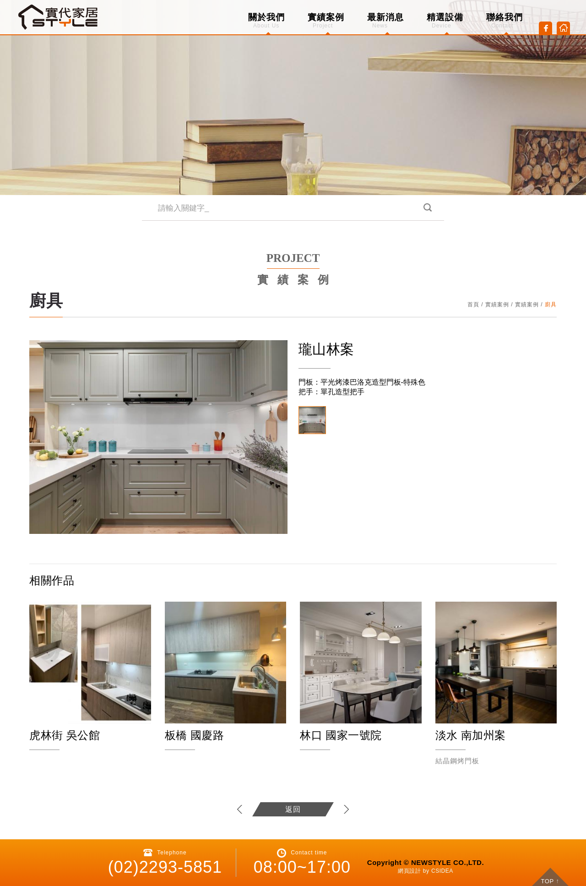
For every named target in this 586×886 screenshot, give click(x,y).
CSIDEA (442, 871)
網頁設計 (409, 871)
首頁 (473, 304)
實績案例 (326, 20)
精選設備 (445, 20)
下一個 (346, 809)
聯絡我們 (504, 20)
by (426, 871)
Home (563, 28)
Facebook (545, 28)
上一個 (240, 809)
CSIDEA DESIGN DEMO (59, 17)
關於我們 (266, 20)
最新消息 (385, 20)
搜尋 (427, 208)
